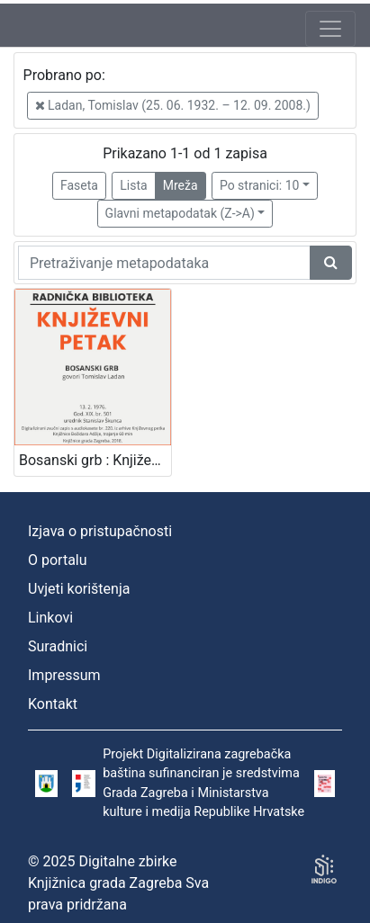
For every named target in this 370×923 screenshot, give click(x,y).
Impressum (64, 675)
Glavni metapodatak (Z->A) (180, 213)
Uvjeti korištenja (79, 588)
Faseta (79, 185)
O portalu (57, 560)
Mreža (180, 185)
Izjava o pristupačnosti (100, 531)
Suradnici (57, 646)
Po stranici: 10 (260, 185)
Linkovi (50, 617)
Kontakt (52, 703)
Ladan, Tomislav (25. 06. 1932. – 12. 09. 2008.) (173, 105)
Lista (133, 185)
